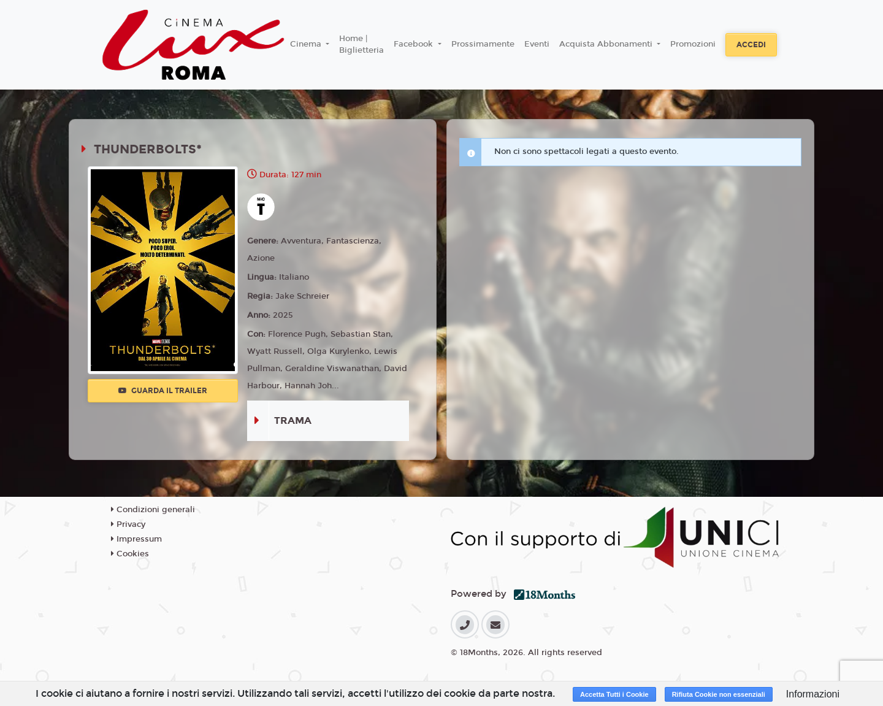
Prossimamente (482, 44)
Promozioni (693, 44)
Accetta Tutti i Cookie (614, 694)
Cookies (130, 554)
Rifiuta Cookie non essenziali (718, 694)
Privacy (128, 524)
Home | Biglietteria (361, 45)
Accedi (751, 44)
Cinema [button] (307, 44)
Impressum (136, 539)
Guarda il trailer (162, 390)
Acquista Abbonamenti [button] (607, 44)
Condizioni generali (153, 510)
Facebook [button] (414, 44)
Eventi (536, 44)
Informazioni (812, 694)
